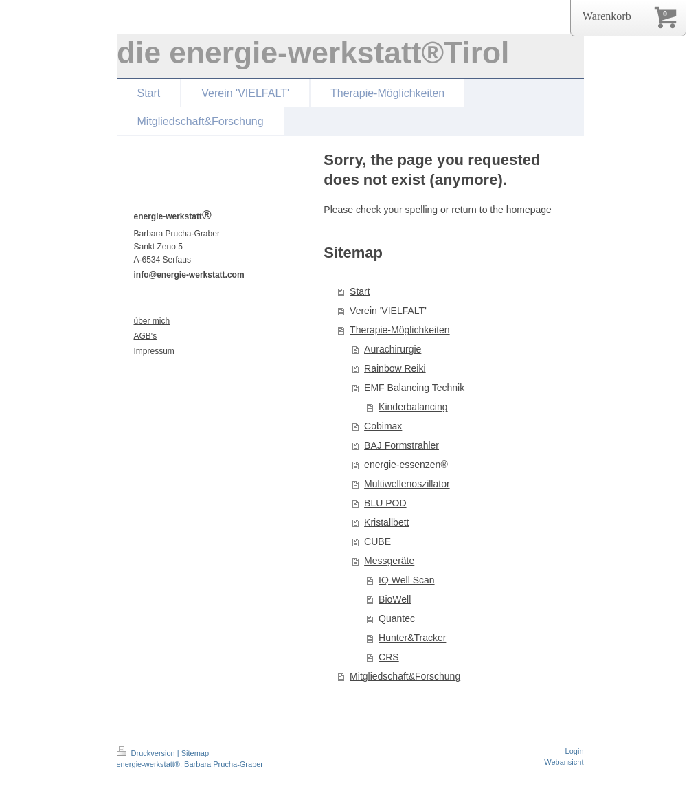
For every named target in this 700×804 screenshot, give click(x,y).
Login (574, 751)
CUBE (377, 541)
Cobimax (383, 426)
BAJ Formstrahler (401, 445)
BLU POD (385, 503)
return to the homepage (501, 209)
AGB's (145, 336)
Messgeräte (389, 560)
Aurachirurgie (392, 349)
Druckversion (147, 753)
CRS (389, 656)
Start (360, 291)
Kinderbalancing (413, 406)
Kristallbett (386, 522)
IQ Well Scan (406, 579)
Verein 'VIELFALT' (388, 310)
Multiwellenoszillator (407, 483)
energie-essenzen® (406, 464)
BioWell (395, 599)
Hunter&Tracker (412, 637)
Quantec (397, 618)
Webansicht (563, 762)
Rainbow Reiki (394, 368)
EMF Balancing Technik (414, 387)
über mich (152, 321)
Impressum (154, 351)
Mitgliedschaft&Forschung (405, 676)
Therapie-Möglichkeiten (400, 329)
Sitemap (195, 753)
